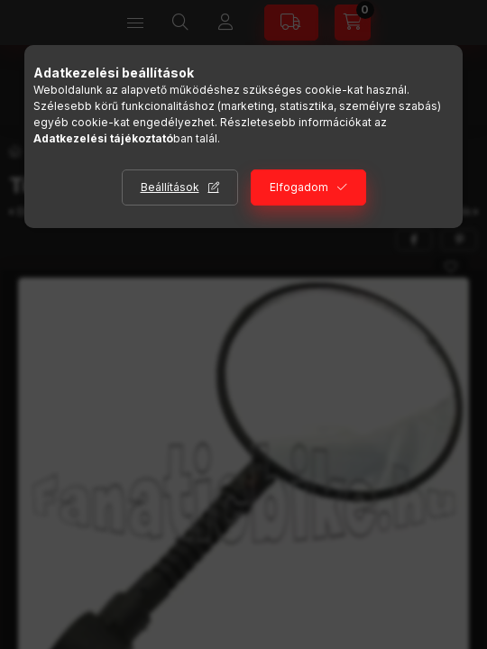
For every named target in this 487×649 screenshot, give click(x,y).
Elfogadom (299, 187)
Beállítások (170, 187)
